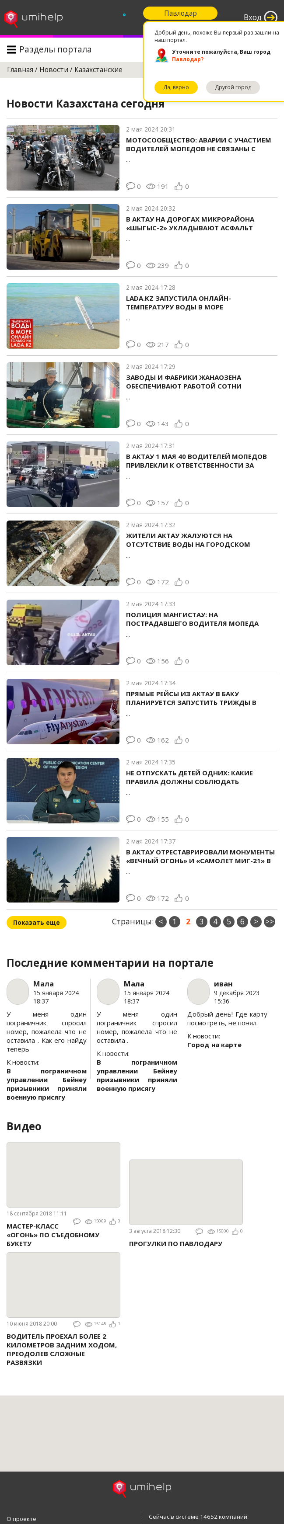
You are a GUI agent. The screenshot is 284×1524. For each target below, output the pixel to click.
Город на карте (214, 1044)
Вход (253, 17)
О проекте (21, 1519)
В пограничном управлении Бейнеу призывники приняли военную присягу (47, 1083)
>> (269, 921)
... (200, 149)
